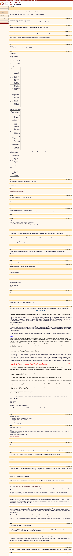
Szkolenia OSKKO (3, 18)
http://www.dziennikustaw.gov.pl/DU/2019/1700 (17, 191)
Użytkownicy (2, 15)
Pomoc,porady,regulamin (4, 16)
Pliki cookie (35, 0)
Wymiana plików (15, 0)
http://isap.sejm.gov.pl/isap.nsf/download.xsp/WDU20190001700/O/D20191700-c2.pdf (28, 486)
